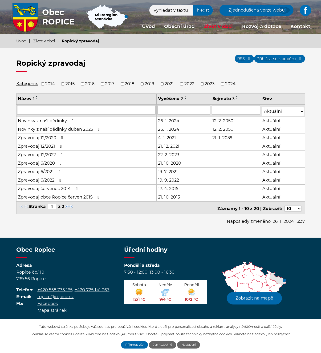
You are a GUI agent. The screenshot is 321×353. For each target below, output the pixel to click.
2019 (149, 83)
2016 (89, 83)
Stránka (37, 204)
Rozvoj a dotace (261, 26)
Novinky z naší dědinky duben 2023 (60, 127)
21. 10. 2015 (169, 195)
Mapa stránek (52, 306)
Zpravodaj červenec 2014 (48, 187)
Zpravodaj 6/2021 (40, 170)
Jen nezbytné (163, 344)
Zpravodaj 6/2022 (40, 178)
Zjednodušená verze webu (256, 10)
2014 (50, 83)
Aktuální (272, 119)
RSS (236, 60)
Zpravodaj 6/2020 (41, 161)
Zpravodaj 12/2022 (41, 153)
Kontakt (300, 26)
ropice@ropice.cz (55, 293)
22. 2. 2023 (168, 153)
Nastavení (193, 344)
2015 (70, 83)
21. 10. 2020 (169, 161)
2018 (129, 83)
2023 (210, 83)
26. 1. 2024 (168, 119)
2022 (189, 83)
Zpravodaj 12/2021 (41, 144)
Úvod (148, 26)
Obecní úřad (179, 26)
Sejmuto (224, 98)
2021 (169, 83)
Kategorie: (27, 83)
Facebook (47, 300)
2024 (230, 83)
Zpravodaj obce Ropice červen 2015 (59, 195)
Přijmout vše (130, 344)
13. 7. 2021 (168, 170)
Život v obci (218, 26)
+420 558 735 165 (55, 286)
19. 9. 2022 (168, 178)
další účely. (273, 325)
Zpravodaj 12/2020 (41, 136)
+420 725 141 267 (92, 286)
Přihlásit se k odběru (276, 60)
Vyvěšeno (170, 98)
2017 (109, 83)
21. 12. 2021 (169, 144)
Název (26, 98)
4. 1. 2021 (167, 136)
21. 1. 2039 (223, 136)
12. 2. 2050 (223, 119)
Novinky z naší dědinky (47, 119)
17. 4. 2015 (168, 187)
